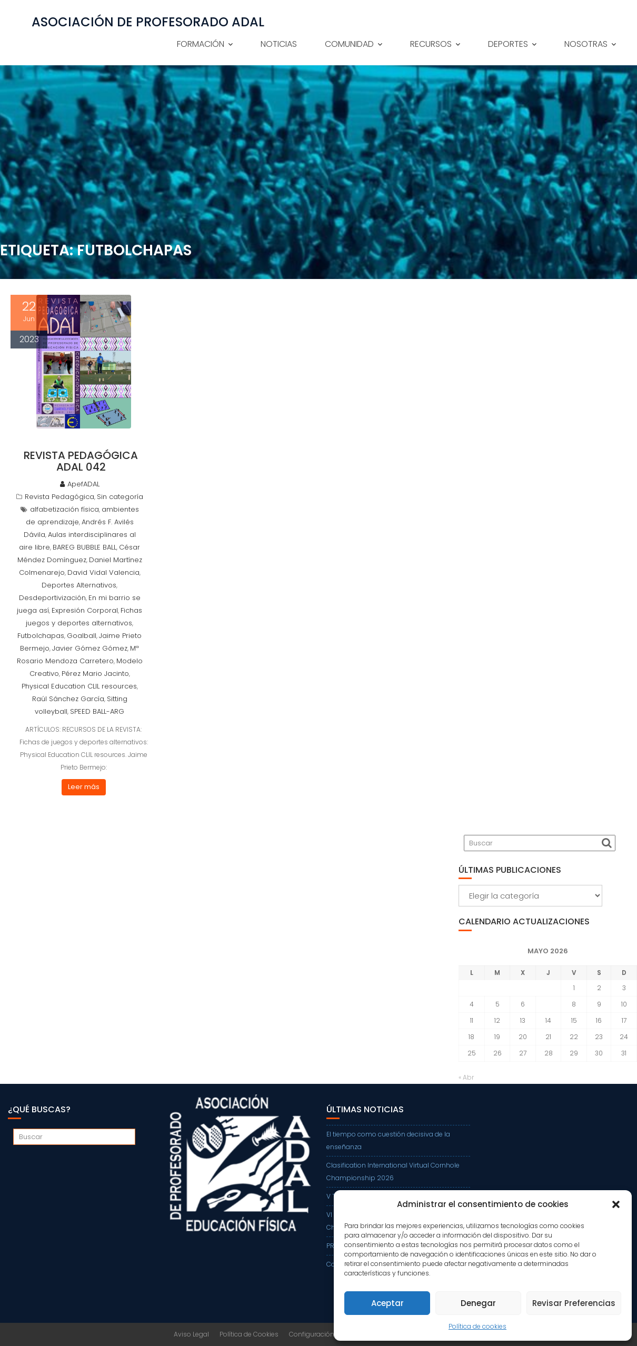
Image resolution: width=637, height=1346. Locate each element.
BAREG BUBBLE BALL (84, 547)
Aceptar (387, 1303)
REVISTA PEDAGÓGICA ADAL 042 (81, 461)
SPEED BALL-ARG (97, 711)
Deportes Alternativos (79, 585)
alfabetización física (64, 509)
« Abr (466, 1077)
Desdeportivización (52, 598)
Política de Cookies (249, 1334)
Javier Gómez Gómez (89, 648)
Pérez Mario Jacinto (95, 674)
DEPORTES (508, 44)
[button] (616, 1204)
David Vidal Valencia (103, 572)
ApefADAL (79, 484)
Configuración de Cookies (330, 1334)
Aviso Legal (191, 1334)
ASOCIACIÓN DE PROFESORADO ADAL (148, 22)
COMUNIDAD (349, 44)
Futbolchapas (40, 636)
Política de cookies (477, 1326)
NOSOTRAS (586, 44)
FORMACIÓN (200, 44)
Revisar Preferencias (573, 1303)
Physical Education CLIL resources (79, 686)
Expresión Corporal (85, 610)
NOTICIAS (279, 44)
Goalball (81, 636)
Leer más (83, 787)
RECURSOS (431, 44)
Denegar (478, 1303)
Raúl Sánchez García (68, 699)
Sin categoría (120, 497)
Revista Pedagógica (59, 497)
